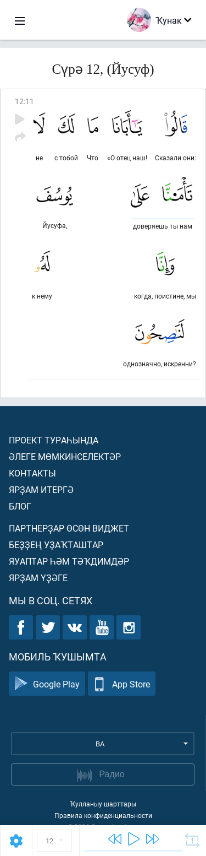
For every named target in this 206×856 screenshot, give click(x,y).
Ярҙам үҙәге (38, 577)
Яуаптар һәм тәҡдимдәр (69, 561)
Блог (20, 506)
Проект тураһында (53, 440)
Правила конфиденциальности (103, 815)
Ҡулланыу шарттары (103, 803)
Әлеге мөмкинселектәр (65, 456)
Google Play (47, 683)
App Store (121, 683)
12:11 (24, 101)
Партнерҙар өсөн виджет (69, 528)
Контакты (32, 473)
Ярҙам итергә (41, 489)
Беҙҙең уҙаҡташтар (56, 544)
